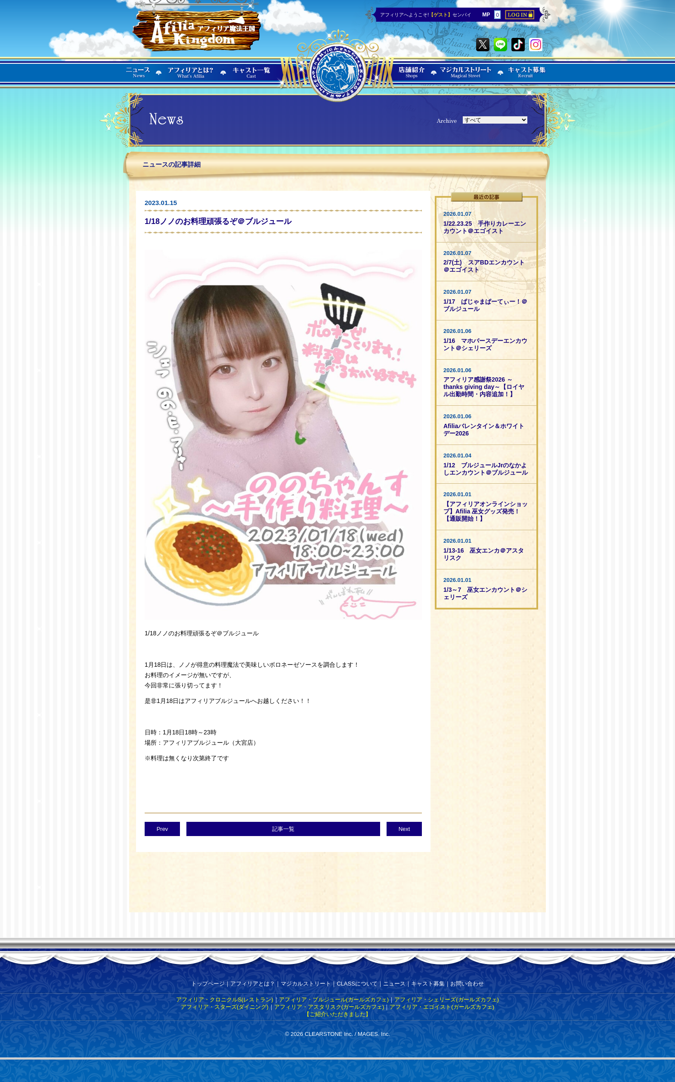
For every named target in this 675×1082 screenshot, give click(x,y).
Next (404, 829)
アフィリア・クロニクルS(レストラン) (224, 999)
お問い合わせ (467, 983)
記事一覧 (283, 829)
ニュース (394, 983)
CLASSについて (357, 983)
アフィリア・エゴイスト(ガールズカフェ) (442, 1007)
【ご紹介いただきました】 (337, 1014)
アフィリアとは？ (252, 983)
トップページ (208, 983)
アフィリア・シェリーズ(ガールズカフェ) (446, 999)
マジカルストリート (306, 983)
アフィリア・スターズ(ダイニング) (225, 1007)
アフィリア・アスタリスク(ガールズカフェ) (329, 1007)
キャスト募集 (428, 983)
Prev (162, 829)
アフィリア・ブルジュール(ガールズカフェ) (334, 999)
